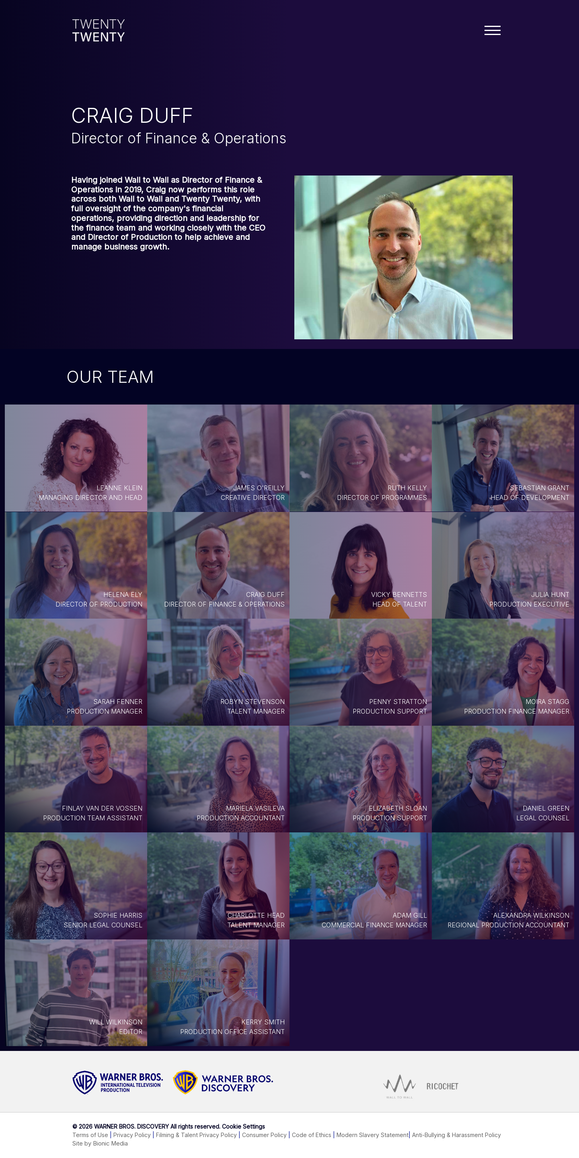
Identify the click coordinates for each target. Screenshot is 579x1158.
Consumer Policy (264, 1134)
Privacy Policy (132, 1134)
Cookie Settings (243, 1126)
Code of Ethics (311, 1134)
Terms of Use (90, 1134)
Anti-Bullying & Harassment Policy (456, 1134)
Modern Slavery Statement (373, 1134)
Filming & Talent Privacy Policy (196, 1134)
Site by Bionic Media (100, 1143)
